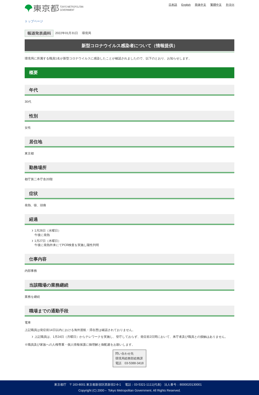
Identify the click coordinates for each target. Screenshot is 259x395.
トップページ (34, 21)
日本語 (173, 4)
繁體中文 (216, 4)
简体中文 (200, 4)
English (186, 4)
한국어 (230, 4)
